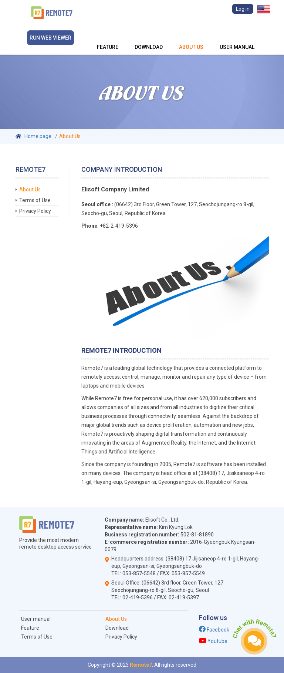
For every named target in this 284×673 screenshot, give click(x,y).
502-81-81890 (197, 535)
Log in (243, 9)
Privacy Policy (35, 211)
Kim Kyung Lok (176, 527)
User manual (237, 37)
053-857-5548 (139, 573)
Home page (37, 136)
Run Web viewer (50, 38)
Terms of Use (35, 200)
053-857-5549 (188, 573)
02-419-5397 (184, 597)
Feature (107, 37)
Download (149, 37)
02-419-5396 (137, 597)
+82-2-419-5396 (118, 226)
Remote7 (141, 665)
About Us (191, 37)
